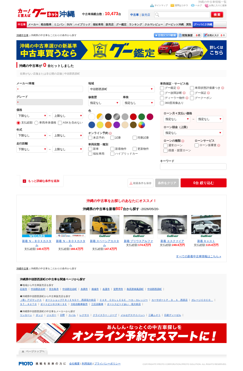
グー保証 (198, 92)
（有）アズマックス (31, 300)
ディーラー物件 (172, 97)
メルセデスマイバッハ (133, 315)
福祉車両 (98, 24)
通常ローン (173, 145)
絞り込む (203, 183)
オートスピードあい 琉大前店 (124, 304)
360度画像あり (172, 103)
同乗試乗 (141, 138)
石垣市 (23, 289)
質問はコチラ (181, 5)
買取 (188, 24)
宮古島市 (54, 289)
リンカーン (26, 315)
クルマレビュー (153, 24)
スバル (72, 315)
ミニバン (59, 24)
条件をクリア (167, 183)
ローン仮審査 (206, 145)
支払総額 (24, 122)
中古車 (22, 24)
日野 (62, 315)
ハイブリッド (82, 24)
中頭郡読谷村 (38, 289)
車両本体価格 (45, 122)
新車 (93, 149)
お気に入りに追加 (218, 5)
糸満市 (84, 289)
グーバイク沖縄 (203, 24)
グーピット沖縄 (174, 24)
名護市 (106, 289)
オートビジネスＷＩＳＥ (53, 304)
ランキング (135, 24)
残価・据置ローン (177, 150)
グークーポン (201, 97)
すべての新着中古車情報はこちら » (198, 256)
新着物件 (118, 149)
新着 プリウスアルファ (138, 241)
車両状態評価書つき (205, 87)
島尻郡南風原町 (135, 289)
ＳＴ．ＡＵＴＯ (28, 304)
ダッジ (39, 315)
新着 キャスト (206, 241)
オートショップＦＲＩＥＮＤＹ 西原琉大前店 (70, 300)
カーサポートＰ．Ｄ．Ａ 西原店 (169, 300)
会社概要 (74, 363)
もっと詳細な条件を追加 (43, 181)
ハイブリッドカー (124, 154)
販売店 (146, 14)
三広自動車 (97, 304)
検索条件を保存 (142, 183)
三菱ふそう (154, 315)
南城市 (95, 289)
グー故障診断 (171, 92)
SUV (69, 24)
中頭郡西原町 (154, 289)
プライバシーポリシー (107, 363)
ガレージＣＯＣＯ (202, 300)
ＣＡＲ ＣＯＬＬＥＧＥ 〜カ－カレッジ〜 (124, 300)
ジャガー (51, 315)
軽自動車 (46, 24)
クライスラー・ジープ (105, 315)
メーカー (33, 24)
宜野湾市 (118, 289)
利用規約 (87, 363)
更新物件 (141, 149)
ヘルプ (198, 5)
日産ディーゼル (172, 315)
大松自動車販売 (79, 304)
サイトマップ (161, 5)
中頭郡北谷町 (69, 289)
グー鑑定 (121, 24)
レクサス (84, 315)
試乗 (115, 138)
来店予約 (96, 138)
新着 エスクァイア (172, 241)
